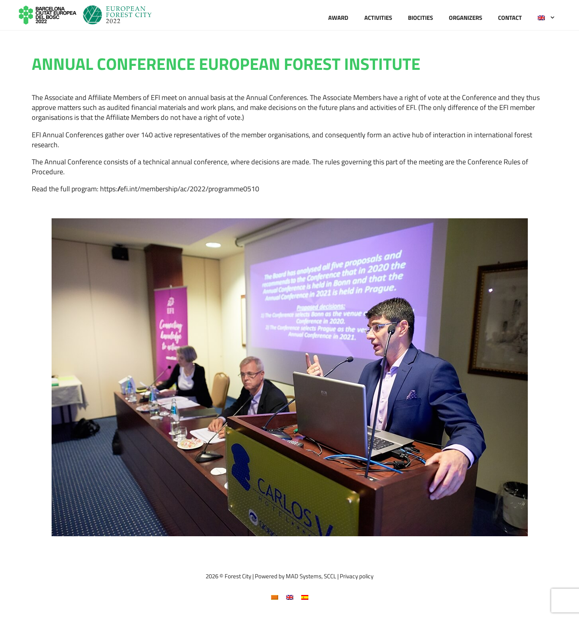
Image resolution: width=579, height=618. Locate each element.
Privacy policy (356, 576)
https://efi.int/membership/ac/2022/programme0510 (179, 188)
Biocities (420, 17)
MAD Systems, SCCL (311, 576)
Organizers (465, 17)
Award (338, 17)
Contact (510, 17)
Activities (378, 17)
